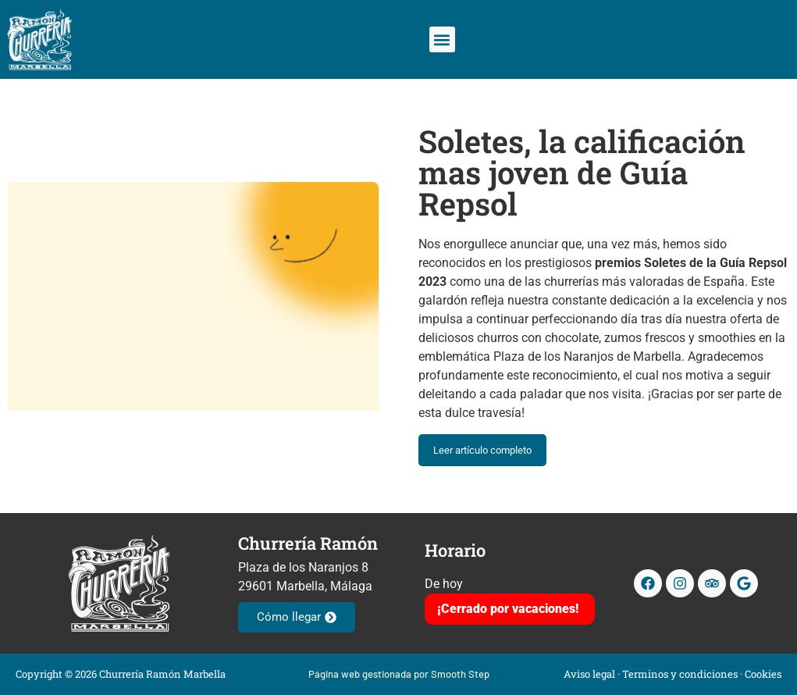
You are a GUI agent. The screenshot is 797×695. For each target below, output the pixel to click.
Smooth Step (460, 674)
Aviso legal (589, 674)
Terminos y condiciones (680, 674)
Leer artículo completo (482, 450)
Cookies (763, 674)
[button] (442, 39)
